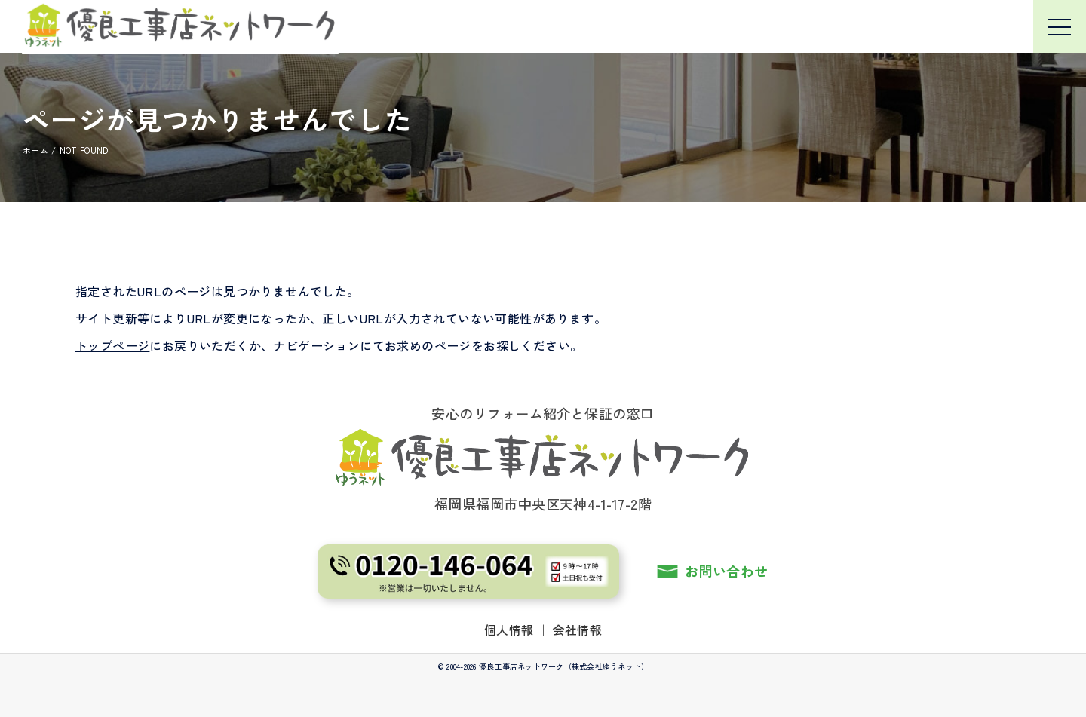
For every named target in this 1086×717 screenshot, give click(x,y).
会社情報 (578, 629)
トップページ (112, 345)
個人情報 (509, 629)
